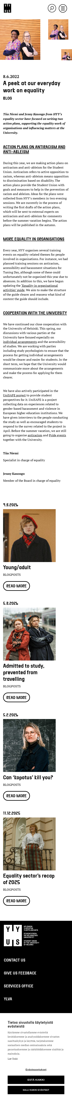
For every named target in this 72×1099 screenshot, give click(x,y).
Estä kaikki (35, 1079)
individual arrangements (20, 342)
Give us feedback (20, 972)
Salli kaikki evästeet (36, 1090)
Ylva (8, 998)
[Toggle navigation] (63, 8)
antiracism (35, 435)
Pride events (57, 435)
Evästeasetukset (36, 1069)
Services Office (18, 985)
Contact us (14, 959)
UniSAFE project (14, 395)
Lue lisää (13, 1058)
